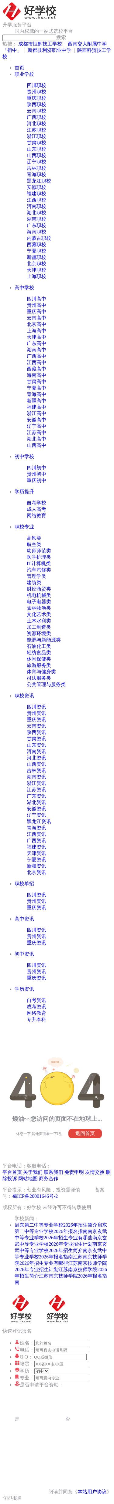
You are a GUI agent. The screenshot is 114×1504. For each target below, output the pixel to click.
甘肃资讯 (36, 738)
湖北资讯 (36, 802)
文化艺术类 (39, 614)
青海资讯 (36, 827)
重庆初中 (36, 480)
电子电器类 (39, 601)
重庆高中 (36, 311)
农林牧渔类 (39, 608)
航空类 (34, 544)
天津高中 (36, 337)
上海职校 (36, 276)
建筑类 (34, 582)
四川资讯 (36, 706)
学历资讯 (24, 989)
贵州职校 (36, 91)
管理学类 (36, 576)
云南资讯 (36, 726)
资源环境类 (39, 633)
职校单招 (24, 883)
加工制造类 (39, 627)
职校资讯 (24, 695)
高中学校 (24, 287)
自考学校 (36, 502)
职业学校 (24, 74)
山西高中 (36, 445)
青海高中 (36, 394)
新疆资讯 (36, 866)
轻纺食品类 (39, 652)
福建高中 (36, 407)
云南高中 (36, 317)
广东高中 (36, 343)
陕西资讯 (36, 732)
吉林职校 (36, 168)
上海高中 (36, 330)
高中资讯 (24, 918)
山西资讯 (36, 764)
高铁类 (34, 538)
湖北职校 (36, 212)
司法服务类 (39, 678)
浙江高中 (36, 413)
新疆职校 (36, 257)
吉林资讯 (36, 770)
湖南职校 (36, 219)
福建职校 (36, 193)
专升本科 (36, 1019)
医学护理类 (39, 557)
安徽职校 (36, 187)
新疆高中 (36, 400)
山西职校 (36, 155)
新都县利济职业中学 (49, 50)
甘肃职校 (36, 142)
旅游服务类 (39, 665)
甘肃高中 (36, 381)
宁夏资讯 (36, 859)
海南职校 (36, 231)
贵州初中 (36, 474)
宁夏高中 (36, 387)
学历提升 (24, 491)
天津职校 (36, 270)
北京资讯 (36, 872)
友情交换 (95, 1172)
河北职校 (36, 123)
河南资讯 (36, 751)
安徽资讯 (36, 808)
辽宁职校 (36, 161)
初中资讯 (24, 953)
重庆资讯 (36, 719)
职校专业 (24, 526)
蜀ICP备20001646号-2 (35, 1196)
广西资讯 (36, 840)
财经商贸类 (39, 588)
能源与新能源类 (44, 639)
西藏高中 (36, 368)
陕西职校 (36, 104)
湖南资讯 (36, 776)
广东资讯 (36, 796)
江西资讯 (36, 834)
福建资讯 (36, 846)
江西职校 (36, 200)
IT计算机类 (39, 563)
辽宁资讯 (36, 815)
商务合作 (48, 1178)
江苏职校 (36, 129)
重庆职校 (36, 98)
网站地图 (28, 1178)
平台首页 (12, 1172)
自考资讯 (36, 1000)
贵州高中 (36, 305)
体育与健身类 (41, 671)
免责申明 (74, 1172)
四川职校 (36, 85)
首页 (19, 67)
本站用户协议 (92, 1491)
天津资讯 (36, 853)
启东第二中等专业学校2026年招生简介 (56, 1225)
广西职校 (36, 117)
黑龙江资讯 (39, 821)
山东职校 (36, 149)
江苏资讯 (36, 789)
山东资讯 (36, 745)
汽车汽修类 (39, 569)
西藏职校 (36, 244)
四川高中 (36, 298)
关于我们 (33, 1172)
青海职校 (36, 174)
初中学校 (24, 456)
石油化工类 (39, 646)
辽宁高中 (36, 426)
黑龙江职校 (39, 180)
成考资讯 (36, 1006)
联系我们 (53, 1172)
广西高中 (36, 356)
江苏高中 (36, 432)
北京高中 (36, 324)
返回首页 (85, 1133)
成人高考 (36, 509)
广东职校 (36, 225)
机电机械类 (39, 595)
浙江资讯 (36, 783)
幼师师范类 (39, 550)
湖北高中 (36, 438)
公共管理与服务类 (46, 684)
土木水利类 (39, 620)
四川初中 (36, 467)
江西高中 (36, 362)
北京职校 (36, 263)
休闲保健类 (39, 659)
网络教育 (36, 515)
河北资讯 (36, 757)
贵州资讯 (36, 713)
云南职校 (36, 110)
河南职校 (36, 206)
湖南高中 (36, 349)
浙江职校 (36, 136)
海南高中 (36, 375)
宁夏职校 (36, 250)
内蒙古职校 (39, 238)
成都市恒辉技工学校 (40, 43)
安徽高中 (36, 419)
